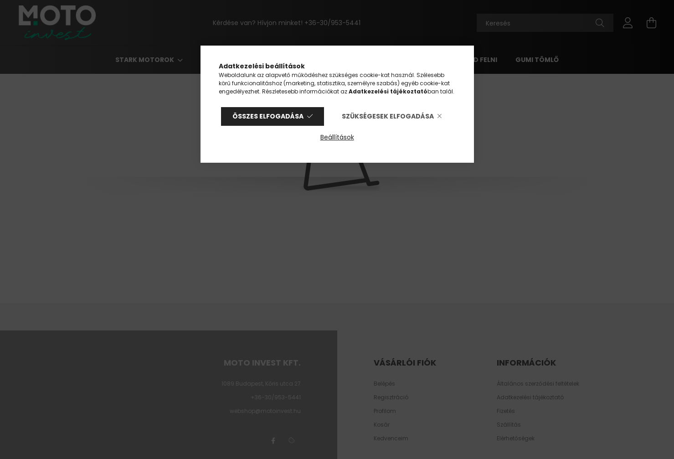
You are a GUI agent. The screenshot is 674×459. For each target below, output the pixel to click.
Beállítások (337, 137)
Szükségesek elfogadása (388, 116)
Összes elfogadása (268, 116)
